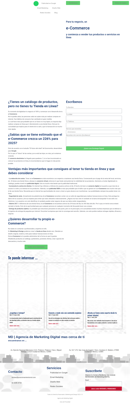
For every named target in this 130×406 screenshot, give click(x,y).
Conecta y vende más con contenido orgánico (65, 313)
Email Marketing (42, 8)
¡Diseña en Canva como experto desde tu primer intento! (102, 314)
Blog (55, 13)
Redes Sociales (45, 13)
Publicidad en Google (49, 3)
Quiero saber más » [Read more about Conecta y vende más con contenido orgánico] (54, 323)
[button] (65, 395)
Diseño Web (56, 8)
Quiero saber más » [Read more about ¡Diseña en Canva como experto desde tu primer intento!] (93, 326)
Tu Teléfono (70, 121)
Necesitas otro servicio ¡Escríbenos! (78, 135)
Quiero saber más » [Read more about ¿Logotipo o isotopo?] (15, 326)
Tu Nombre (70, 107)
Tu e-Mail (69, 114)
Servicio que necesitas (73, 129)
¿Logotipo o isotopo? (17, 313)
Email (87, 380)
